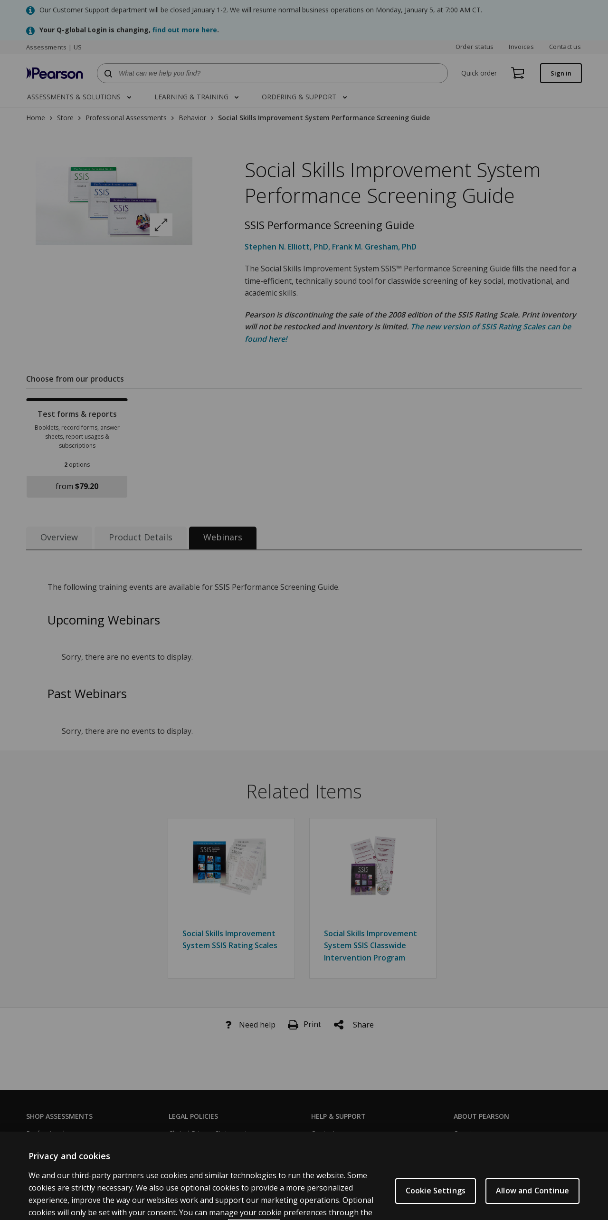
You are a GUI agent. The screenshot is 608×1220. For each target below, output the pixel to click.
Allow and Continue (532, 1206)
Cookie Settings (436, 1206)
